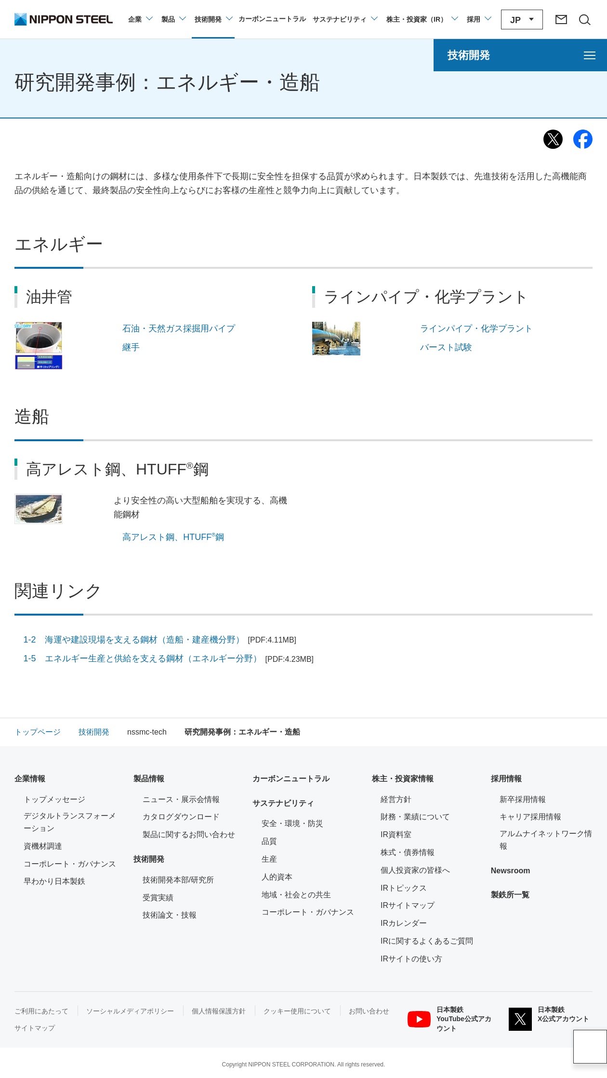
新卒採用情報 (523, 799)
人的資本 (277, 877)
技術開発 (148, 859)
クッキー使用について (297, 1011)
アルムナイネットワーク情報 (546, 839)
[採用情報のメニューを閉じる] (478, 19)
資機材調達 (43, 846)
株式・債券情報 (408, 852)
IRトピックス (404, 888)
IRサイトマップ (408, 905)
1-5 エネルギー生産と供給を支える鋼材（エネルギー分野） (169, 658)
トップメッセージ (54, 799)
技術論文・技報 (170, 915)
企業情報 (29, 779)
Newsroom (510, 871)
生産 (269, 859)
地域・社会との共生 (296, 895)
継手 (131, 347)
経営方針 (396, 799)
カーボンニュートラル (291, 779)
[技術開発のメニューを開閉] (213, 19)
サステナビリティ (283, 803)
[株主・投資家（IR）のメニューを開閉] (421, 19)
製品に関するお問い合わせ (189, 834)
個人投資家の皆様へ (415, 870)
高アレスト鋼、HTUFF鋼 (173, 536)
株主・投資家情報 (403, 779)
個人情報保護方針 (219, 1011)
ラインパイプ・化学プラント (476, 328)
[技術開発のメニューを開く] (520, 55)
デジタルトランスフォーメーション (70, 822)
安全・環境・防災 (292, 823)
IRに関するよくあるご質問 (427, 941)
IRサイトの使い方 (411, 959)
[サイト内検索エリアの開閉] (584, 19)
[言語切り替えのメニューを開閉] (522, 19)
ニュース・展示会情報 (181, 799)
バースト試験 (446, 347)
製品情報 (148, 779)
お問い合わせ (369, 1011)
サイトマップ (34, 1028)
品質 (269, 841)
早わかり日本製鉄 (54, 881)
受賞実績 (158, 898)
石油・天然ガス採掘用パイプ (178, 328)
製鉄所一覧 (510, 895)
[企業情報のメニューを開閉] (140, 19)
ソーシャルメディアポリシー (130, 1011)
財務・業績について (415, 817)
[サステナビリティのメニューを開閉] (345, 19)
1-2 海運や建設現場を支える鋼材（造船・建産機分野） (160, 639)
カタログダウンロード (181, 817)
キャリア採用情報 (530, 817)
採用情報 (506, 779)
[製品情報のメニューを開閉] (173, 19)
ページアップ (590, 1047)
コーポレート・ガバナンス (70, 864)
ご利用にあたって (41, 1011)
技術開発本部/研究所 (178, 880)
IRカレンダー (404, 923)
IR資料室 (396, 834)
